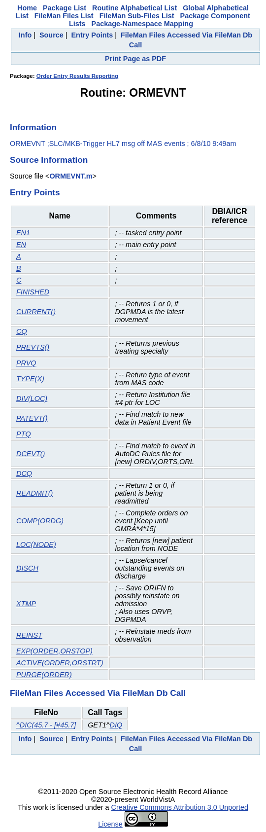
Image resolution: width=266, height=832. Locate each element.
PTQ (23, 434)
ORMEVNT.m (70, 176)
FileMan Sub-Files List (137, 16)
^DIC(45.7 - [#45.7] (46, 725)
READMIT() (34, 493)
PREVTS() (32, 347)
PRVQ (26, 363)
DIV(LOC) (31, 398)
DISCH (27, 568)
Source (51, 35)
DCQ (24, 473)
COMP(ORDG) (40, 521)
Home (27, 8)
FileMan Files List (64, 16)
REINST (29, 635)
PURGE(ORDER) (44, 675)
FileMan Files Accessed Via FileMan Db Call (98, 693)
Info (25, 35)
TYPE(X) (30, 379)
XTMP (26, 604)
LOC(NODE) (36, 544)
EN (21, 245)
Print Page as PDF (135, 59)
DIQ (115, 725)
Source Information (49, 160)
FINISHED (32, 292)
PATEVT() (31, 418)
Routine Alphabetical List (134, 8)
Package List (64, 8)
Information (33, 127)
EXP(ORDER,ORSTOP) (54, 651)
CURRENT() (36, 312)
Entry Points (92, 35)
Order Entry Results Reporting (77, 76)
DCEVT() (30, 454)
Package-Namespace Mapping (142, 24)
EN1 (23, 233)
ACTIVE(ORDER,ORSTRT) (59, 663)
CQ (21, 331)
